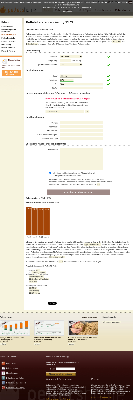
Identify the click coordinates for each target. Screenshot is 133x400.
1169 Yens (33, 281)
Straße (55, 88)
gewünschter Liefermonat (48, 65)
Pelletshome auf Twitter (15, 378)
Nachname (53, 127)
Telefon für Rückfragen (49, 139)
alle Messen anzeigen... (112, 322)
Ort (56, 84)
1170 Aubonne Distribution (39, 279)
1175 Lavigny (34, 290)
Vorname (55, 123)
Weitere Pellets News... (90, 317)
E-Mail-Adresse (52, 131)
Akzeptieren (67, 12)
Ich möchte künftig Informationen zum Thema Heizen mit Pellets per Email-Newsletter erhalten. (74, 174)
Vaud (61, 262)
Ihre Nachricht (53, 150)
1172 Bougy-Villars (36, 276)
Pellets (5, 22)
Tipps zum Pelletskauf (92, 245)
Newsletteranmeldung (57, 356)
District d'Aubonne (39, 272)
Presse (95, 379)
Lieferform (54, 57)
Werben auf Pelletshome (59, 379)
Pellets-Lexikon (12, 368)
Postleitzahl (53, 80)
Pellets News (11, 363)
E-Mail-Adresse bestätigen (47, 135)
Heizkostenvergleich (56, 257)
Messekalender (12, 373)
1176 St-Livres (34, 293)
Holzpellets (117, 42)
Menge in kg (53, 61)
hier (98, 184)
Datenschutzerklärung (71, 5)
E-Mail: (52, 369)
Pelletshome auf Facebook (16, 383)
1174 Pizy (33, 288)
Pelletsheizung (31, 44)
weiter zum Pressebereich (101, 397)
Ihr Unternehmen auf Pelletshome (59, 399)
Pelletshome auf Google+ (15, 388)
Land (55, 76)
